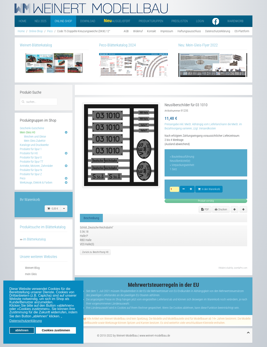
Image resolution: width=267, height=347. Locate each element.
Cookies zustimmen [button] (56, 330)
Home (22, 21)
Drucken (221, 209)
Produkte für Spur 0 (31, 157)
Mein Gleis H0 (27, 132)
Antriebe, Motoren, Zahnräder (36, 165)
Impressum (166, 31)
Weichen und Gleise (35, 136)
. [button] (61, 316)
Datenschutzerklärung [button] (25, 321)
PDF (205, 209)
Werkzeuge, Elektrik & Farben (36, 182)
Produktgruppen (151, 21)
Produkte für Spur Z (31, 174)
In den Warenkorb (209, 189)
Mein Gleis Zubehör (34, 140)
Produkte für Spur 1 (31, 149)
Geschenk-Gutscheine (32, 128)
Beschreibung (91, 218)
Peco (50, 31)
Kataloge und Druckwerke (34, 145)
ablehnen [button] (21, 330)
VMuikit (221, 268)
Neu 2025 (40, 21)
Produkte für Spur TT (31, 161)
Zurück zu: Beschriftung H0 (95, 252)
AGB (126, 31)
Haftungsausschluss (189, 31)
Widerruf (138, 31)
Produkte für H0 (29, 153)
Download (87, 21)
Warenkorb (235, 21)
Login (200, 21)
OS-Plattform (241, 31)
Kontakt (151, 31)
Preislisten (179, 21)
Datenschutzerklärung (217, 31)
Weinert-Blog (32, 267)
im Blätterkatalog (34, 239)
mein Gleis (31, 274)
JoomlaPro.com (240, 268)
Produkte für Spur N (31, 170)
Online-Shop (63, 21)
